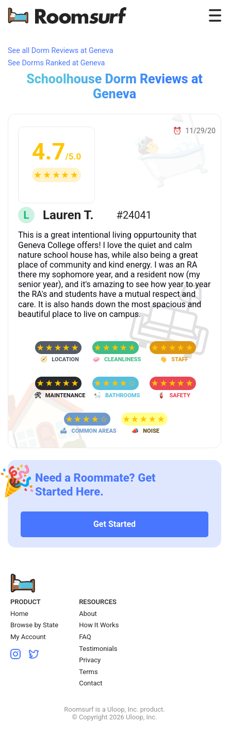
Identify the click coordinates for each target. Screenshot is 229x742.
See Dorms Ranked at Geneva (56, 63)
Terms (88, 672)
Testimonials (98, 648)
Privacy (90, 660)
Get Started (114, 524)
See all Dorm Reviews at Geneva (60, 50)
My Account (28, 637)
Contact (90, 683)
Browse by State (34, 625)
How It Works (99, 625)
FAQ (85, 637)
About (88, 613)
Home (19, 613)
